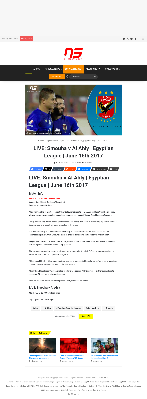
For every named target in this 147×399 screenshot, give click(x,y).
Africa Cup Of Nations (86, 386)
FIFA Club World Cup (69, 390)
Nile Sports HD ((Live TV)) (29, 386)
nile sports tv (93, 308)
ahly (36, 308)
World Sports (111, 69)
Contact (32, 382)
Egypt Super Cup (12, 386)
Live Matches (91, 390)
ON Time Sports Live (103, 386)
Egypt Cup (136, 382)
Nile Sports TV (93, 69)
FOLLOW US (57, 77)
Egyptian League (73, 69)
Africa (36, 69)
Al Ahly (47, 308)
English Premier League (132, 386)
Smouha (109, 308)
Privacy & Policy (22, 382)
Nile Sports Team (62, 163)
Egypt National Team (91, 382)
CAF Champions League (49, 386)
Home (41, 141)
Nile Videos (101, 390)
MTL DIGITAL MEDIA (102, 378)
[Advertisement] (73, 18)
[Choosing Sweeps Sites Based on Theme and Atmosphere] (42, 345)
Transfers (81, 390)
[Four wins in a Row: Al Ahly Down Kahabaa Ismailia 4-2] (104, 345)
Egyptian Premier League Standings (69, 382)
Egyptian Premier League (55, 141)
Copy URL (86, 316)
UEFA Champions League (50, 390)
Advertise (10, 382)
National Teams (52, 69)
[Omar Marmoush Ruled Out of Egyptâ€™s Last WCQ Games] (73, 345)
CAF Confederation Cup (68, 386)
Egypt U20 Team (125, 382)
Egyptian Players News (108, 382)
